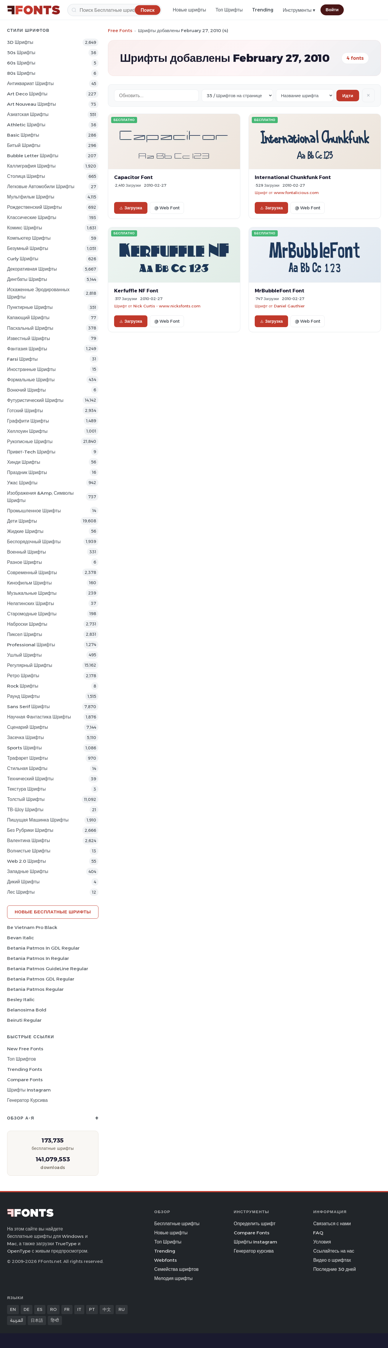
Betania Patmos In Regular (38, 958)
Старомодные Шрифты (32, 614)
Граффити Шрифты (28, 421)
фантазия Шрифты (27, 349)
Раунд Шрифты (23, 696)
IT (79, 1309)
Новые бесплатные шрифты (53, 912)
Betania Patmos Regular (35, 989)
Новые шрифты (189, 10)
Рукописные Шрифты (29, 441)
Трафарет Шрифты (27, 758)
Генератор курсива (27, 1100)
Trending (262, 10)
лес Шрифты (20, 892)
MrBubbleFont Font (279, 291)
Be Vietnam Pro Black (32, 927)
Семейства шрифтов (176, 1269)
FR (67, 1309)
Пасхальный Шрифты (30, 328)
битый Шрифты (23, 145)
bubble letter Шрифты (32, 155)
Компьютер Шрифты (29, 238)
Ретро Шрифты (23, 675)
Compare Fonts (25, 1079)
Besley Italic (20, 999)
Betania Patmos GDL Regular (40, 979)
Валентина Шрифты (28, 840)
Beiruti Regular (24, 1020)
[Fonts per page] (237, 95)
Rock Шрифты (22, 686)
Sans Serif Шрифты (28, 706)
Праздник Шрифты (27, 472)
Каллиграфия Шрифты (31, 166)
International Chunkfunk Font (293, 177)
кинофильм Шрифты (29, 583)
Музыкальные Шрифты (32, 593)
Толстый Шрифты (26, 799)
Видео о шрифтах (332, 1260)
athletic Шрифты (26, 124)
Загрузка (130, 208)
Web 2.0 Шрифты (26, 861)
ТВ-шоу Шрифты (25, 809)
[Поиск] (114, 10)
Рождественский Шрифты (34, 207)
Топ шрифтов (21, 1059)
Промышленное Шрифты (34, 511)
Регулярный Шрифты (29, 665)
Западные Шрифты (27, 871)
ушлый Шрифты (24, 655)
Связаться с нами (332, 1223)
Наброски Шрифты (27, 624)
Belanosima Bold (26, 1010)
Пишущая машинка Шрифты (38, 820)
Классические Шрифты (31, 217)
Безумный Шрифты (27, 248)
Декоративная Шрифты (32, 269)
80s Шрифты (21, 73)
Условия (322, 1242)
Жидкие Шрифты (25, 531)
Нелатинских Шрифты (30, 603)
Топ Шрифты (229, 10)
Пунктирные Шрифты (29, 307)
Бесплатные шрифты (176, 1223)
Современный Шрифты (32, 572)
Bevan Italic (20, 937)
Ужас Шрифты (22, 483)
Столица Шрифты (26, 176)
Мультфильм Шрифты (30, 197)
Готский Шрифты (25, 410)
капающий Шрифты (28, 317)
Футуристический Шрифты (35, 400)
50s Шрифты (21, 52)
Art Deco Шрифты (27, 94)
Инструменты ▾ (299, 10)
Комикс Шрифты (24, 228)
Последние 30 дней (334, 1269)
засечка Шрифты (25, 737)
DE (26, 1309)
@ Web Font (167, 208)
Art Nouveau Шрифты (31, 104)
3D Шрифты (20, 42)
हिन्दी (55, 1320)
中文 (107, 1309)
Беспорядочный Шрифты (34, 541)
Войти (332, 9)
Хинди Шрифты (23, 462)
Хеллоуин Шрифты (27, 431)
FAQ (318, 1233)
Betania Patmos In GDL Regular (43, 948)
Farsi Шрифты (22, 359)
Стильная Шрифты (27, 768)
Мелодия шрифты (173, 1278)
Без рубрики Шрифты (30, 830)
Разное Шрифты (24, 562)
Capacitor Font (133, 177)
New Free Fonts (25, 1048)
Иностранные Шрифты (31, 369)
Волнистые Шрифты (28, 851)
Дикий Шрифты (23, 882)
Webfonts (165, 1260)
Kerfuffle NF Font (136, 291)
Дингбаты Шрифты (27, 279)
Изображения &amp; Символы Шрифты (40, 496)
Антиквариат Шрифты (30, 83)
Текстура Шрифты (26, 789)
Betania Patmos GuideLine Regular (47, 968)
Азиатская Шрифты (27, 114)
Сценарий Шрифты (27, 727)
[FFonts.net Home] (33, 10)
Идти (347, 95)
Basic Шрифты (23, 135)
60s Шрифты (21, 63)
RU (122, 1309)
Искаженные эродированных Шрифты (38, 293)
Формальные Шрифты (31, 379)
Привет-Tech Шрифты (31, 452)
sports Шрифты (24, 748)
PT (92, 1309)
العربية (16, 1320)
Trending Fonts (24, 1069)
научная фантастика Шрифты (39, 717)
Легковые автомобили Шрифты (40, 186)
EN (13, 1309)
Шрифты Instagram (29, 1090)
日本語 (37, 1320)
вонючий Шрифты (26, 390)
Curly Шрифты (22, 258)
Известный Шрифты (28, 338)
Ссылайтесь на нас (333, 1251)
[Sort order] (304, 95)
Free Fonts (120, 30)
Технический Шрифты (30, 778)
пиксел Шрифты (24, 634)
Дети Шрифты (22, 521)
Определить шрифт (255, 1223)
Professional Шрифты (31, 644)
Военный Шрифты (26, 552)
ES (39, 1309)
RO (53, 1309)
